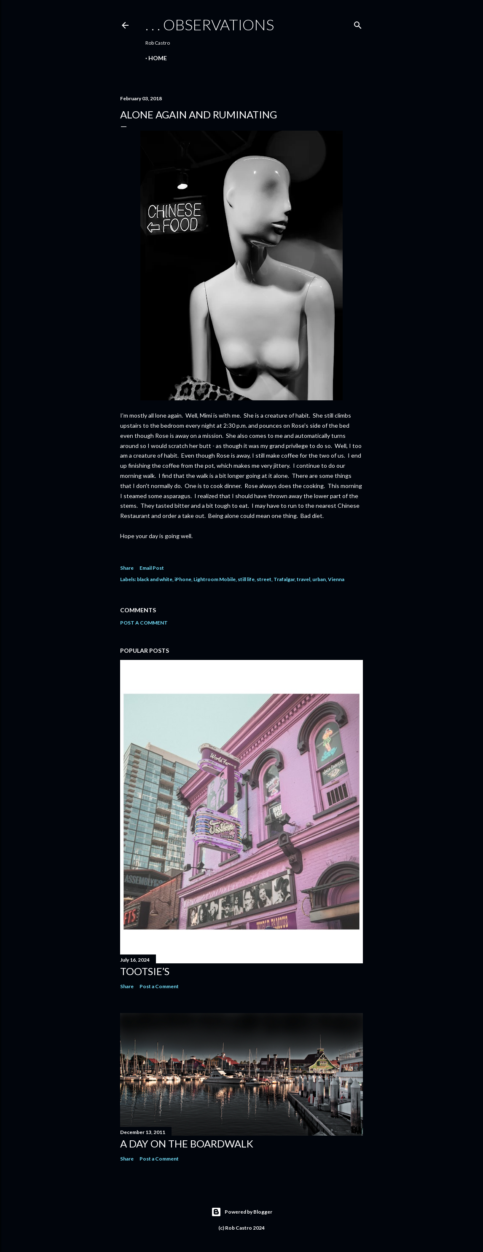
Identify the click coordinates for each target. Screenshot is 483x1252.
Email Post (152, 568)
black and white (154, 579)
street (264, 579)
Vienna (336, 579)
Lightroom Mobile (214, 579)
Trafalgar (284, 579)
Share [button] (127, 568)
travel (303, 579)
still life (246, 579)
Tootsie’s (144, 971)
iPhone (182, 579)
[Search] (358, 23)
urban (319, 579)
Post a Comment (144, 622)
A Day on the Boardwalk (186, 1143)
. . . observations (209, 24)
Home (157, 58)
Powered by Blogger (241, 1212)
